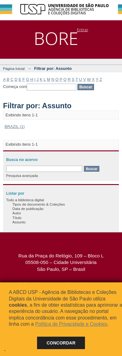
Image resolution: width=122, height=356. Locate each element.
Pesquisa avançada (22, 175)
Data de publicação (28, 209)
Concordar (61, 342)
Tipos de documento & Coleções (38, 204)
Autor (16, 213)
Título (16, 218)
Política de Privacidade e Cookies (71, 324)
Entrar (82, 29)
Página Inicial (14, 68)
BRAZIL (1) (15, 126)
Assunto (19, 222)
